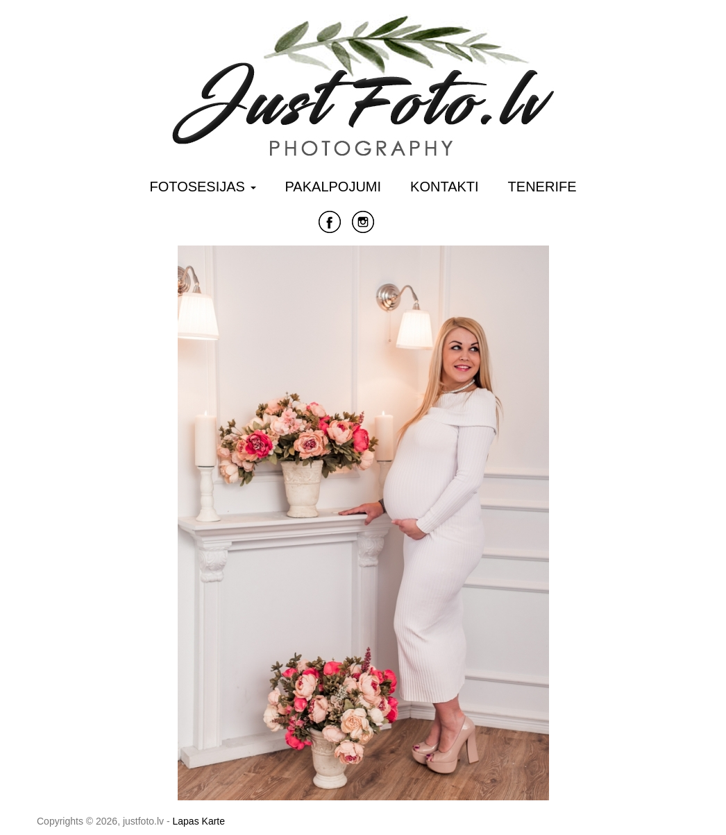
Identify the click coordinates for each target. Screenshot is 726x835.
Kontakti (444, 186)
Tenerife (542, 186)
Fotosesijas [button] (203, 186)
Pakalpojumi (333, 186)
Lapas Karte (199, 821)
